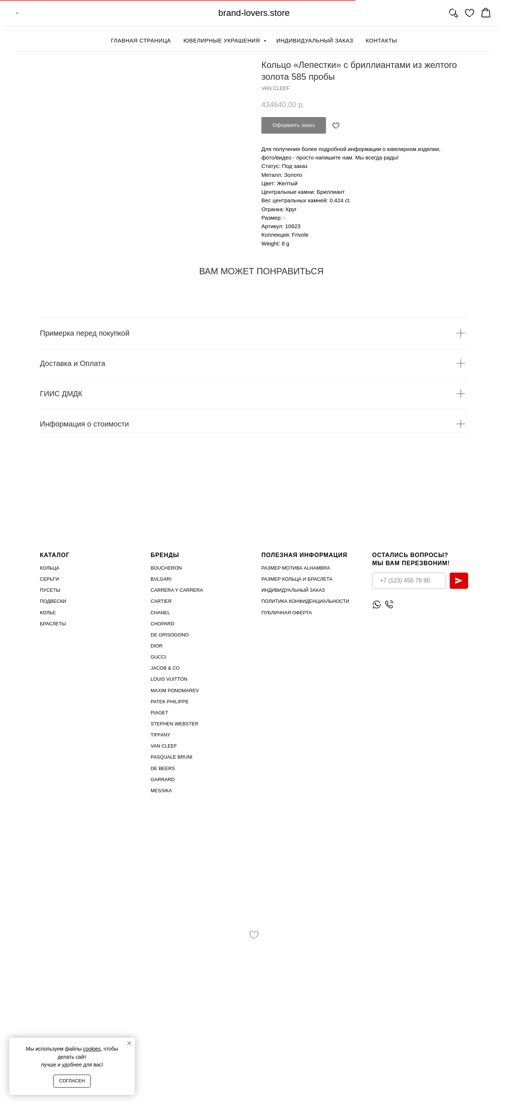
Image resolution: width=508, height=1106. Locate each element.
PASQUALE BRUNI (171, 757)
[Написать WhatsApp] (376, 604)
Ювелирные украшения (222, 40)
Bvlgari (161, 579)
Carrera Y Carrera (177, 590)
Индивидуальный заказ (315, 40)
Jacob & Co (165, 668)
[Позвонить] (389, 604)
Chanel (160, 612)
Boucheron (166, 568)
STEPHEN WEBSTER (174, 724)
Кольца (49, 568)
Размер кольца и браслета (296, 579)
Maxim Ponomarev (175, 690)
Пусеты (50, 590)
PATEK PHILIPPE (170, 701)
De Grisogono (170, 635)
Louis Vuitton (169, 679)
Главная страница (141, 40)
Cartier (161, 601)
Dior (157, 646)
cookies (91, 1049)
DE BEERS (163, 768)
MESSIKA (161, 790)
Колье (48, 612)
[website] (453, 14)
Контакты (381, 40)
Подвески (53, 601)
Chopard (162, 623)
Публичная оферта (286, 612)
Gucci (158, 657)
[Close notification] (129, 1043)
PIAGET (159, 712)
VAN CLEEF (164, 746)
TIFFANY (160, 735)
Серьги (49, 579)
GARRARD (163, 779)
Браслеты (53, 623)
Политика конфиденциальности (305, 601)
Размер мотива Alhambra (295, 568)
